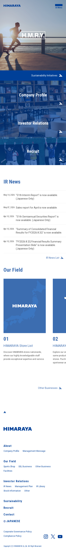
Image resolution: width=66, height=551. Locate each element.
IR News (7, 486)
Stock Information (12, 491)
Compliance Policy (12, 536)
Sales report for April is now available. (30, 209)
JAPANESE (12, 521)
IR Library (40, 486)
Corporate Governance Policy (18, 531)
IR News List (52, 259)
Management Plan (24, 486)
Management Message (34, 451)
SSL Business (25, 466)
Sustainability (13, 501)
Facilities (8, 471)
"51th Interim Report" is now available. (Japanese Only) (31, 198)
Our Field (10, 461)
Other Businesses (48, 389)
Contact (9, 514)
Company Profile (11, 451)
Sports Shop (9, 466)
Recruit (9, 507)
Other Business (43, 466)
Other (27, 491)
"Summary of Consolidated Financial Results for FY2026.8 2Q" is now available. (33, 232)
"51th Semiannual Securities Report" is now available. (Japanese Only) (31, 219)
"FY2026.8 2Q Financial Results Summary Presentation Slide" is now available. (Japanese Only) (32, 246)
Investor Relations (16, 481)
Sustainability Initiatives (44, 75)
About (8, 446)
